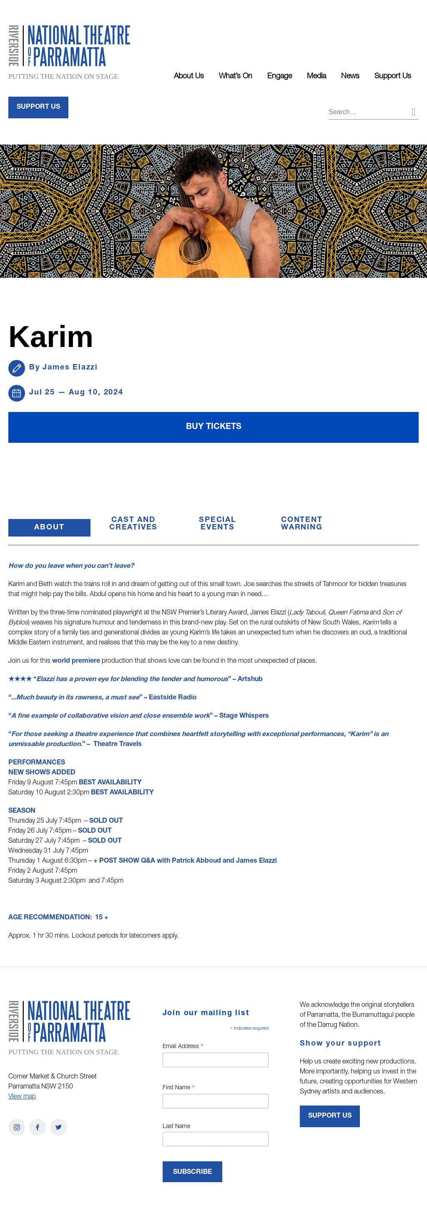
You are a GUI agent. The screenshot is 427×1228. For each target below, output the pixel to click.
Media (316, 76)
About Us (189, 76)
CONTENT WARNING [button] (302, 524)
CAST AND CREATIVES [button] (133, 524)
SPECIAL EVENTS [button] (217, 524)
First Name (179, 1089)
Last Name (176, 1127)
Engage (279, 76)
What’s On (235, 76)
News (350, 76)
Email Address (183, 1047)
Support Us (392, 76)
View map (22, 1097)
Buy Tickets (213, 427)
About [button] (62, 530)
